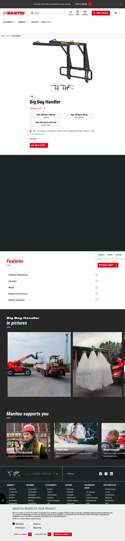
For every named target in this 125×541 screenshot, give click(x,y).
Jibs (48, 503)
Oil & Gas (12, 498)
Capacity (46, 117)
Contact (88, 495)
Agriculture (12, 489)
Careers (107, 492)
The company (90, 492)
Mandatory (19, 524)
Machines (30, 485)
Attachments (50, 485)
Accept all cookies (63, 534)
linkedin (110, 473)
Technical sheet (36, 108)
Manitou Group (110, 489)
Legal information (92, 498)
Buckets (49, 489)
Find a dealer (100, 13)
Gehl (106, 503)
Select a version (83, 4)
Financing (70, 489)
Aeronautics (13, 500)
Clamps (49, 492)
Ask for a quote (39, 145)
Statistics (36, 524)
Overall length (46, 125)
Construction (13, 492)
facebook (99, 473)
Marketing (37, 528)
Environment (13, 503)
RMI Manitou (109, 500)
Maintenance (71, 498)
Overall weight (79, 117)
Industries (12, 495)
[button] (121, 441)
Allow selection (43, 534)
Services (68, 485)
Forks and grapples (53, 500)
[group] (28, 441)
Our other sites (109, 485)
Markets (10, 485)
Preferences (20, 528)
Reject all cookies (23, 534)
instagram (105, 473)
